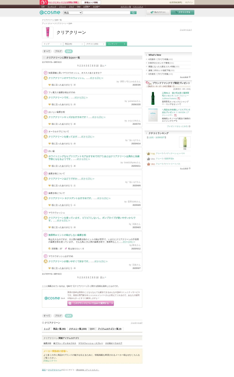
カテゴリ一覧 (126, 7)
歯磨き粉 (47, 343)
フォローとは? (136, 323)
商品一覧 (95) (59, 329)
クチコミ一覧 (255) (78, 329)
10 (97, 65)
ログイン (189, 2)
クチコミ (92, 44)
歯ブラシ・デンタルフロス (64, 343)
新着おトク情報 (91, 2)
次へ (102, 65)
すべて (47, 51)
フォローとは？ (186, 30)
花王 (44, 370)
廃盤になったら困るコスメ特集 (163, 66)
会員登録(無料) (175, 2)
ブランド (62, 6)
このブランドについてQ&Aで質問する (91, 303)
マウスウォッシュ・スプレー (90, 343)
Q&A (79, 6)
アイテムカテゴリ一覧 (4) (110, 329)
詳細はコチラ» (50, 360)
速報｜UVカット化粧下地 (161, 70)
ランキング (52, 6)
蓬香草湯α (169, 158)
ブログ (71, 6)
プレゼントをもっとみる (177, 126)
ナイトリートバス (172, 164)
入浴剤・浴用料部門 (156, 137)
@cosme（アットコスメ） (87, 370)
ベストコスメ (138, 7)
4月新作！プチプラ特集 (160, 59)
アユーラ (159, 153)
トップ (46, 44)
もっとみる (184, 77)
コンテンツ (112, 44)
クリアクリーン (52, 322)
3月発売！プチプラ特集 (160, 74)
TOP (43, 6)
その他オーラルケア (113, 343)
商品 (68, 44)
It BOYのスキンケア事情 (161, 63)
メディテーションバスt (174, 153)
